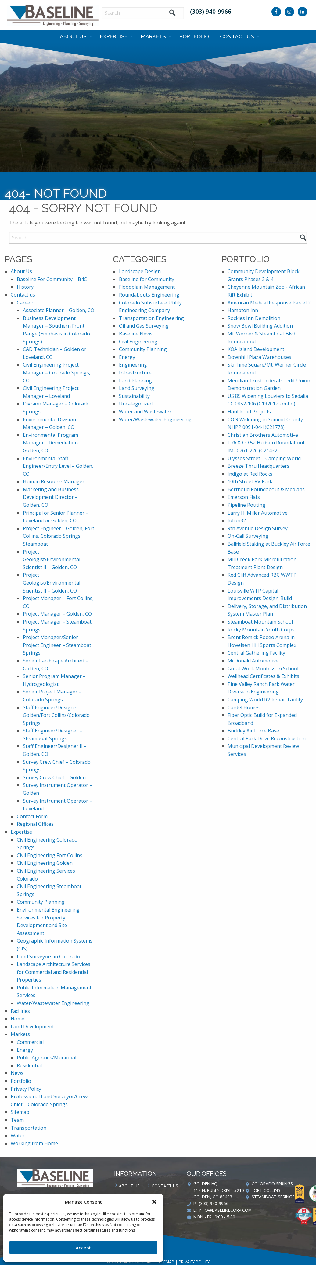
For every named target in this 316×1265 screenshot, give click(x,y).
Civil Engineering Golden (45, 863)
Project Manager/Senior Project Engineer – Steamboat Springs (57, 645)
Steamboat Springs (273, 1197)
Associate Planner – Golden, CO (58, 310)
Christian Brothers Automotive (263, 435)
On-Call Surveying (248, 536)
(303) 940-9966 (210, 11)
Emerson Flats (244, 497)
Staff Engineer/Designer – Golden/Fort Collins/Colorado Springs (56, 715)
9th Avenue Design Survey (258, 528)
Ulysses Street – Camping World (264, 458)
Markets (153, 36)
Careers (26, 302)
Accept (83, 1248)
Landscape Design (140, 271)
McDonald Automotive (253, 660)
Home (17, 1018)
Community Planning (41, 901)
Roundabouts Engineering (149, 294)
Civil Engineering (138, 341)
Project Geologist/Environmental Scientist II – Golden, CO (51, 559)
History (25, 286)
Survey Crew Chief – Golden (54, 777)
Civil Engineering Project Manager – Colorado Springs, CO (56, 372)
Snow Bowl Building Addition (260, 325)
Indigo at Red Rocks (250, 474)
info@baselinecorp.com (225, 1210)
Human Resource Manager (53, 481)
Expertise (113, 36)
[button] (154, 1202)
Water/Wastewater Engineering (53, 1003)
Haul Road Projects (249, 411)
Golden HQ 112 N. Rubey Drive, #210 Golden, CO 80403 (218, 1190)
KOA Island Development (256, 349)
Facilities (20, 1011)
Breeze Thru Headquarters (258, 466)
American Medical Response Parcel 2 (269, 302)
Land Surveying (136, 388)
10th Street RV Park (250, 481)
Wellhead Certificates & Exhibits (263, 676)
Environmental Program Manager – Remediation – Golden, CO (52, 443)
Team (17, 1120)
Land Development (32, 1026)
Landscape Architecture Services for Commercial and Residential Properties (53, 972)
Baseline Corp (53, 15)
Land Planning (135, 380)
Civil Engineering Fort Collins (49, 855)
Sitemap (20, 1112)
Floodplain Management (147, 286)
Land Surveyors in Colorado (48, 956)
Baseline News (136, 333)
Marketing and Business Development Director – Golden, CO (51, 497)
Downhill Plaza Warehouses (259, 357)
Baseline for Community (146, 279)
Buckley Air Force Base (253, 730)
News (17, 1073)
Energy (25, 1050)
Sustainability (134, 396)
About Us (73, 36)
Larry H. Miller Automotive (258, 512)
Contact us (237, 36)
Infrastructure (135, 372)
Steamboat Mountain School (260, 621)
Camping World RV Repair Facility (265, 699)
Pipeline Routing (246, 505)
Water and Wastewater (145, 411)
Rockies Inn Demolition (254, 318)
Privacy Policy (26, 1089)
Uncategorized (136, 403)
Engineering (133, 364)
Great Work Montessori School (263, 668)
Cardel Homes (244, 707)
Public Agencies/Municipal (46, 1057)
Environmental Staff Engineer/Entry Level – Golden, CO (58, 466)
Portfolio (194, 36)
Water (18, 1135)
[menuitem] (74, 36)
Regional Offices (35, 824)
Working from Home (34, 1143)
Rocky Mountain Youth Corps (261, 629)
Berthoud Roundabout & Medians (266, 489)
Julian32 (237, 520)
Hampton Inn (243, 310)
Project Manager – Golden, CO (57, 613)
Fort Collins (266, 1190)
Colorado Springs (272, 1184)
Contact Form (32, 816)
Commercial (30, 1042)
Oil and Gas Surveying (144, 325)
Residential (29, 1065)
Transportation (28, 1127)
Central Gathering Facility (256, 652)
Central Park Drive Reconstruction (267, 738)
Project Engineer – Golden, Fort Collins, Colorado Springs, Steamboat (58, 536)
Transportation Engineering (151, 318)
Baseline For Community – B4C (52, 279)
